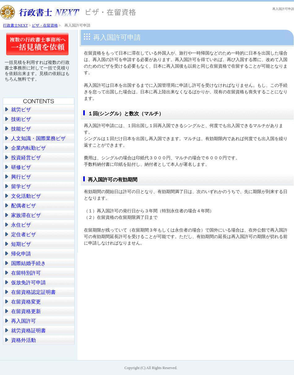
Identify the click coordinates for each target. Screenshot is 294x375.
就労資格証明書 (28, 330)
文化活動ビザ (26, 196)
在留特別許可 (26, 273)
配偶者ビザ (23, 205)
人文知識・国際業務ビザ (38, 138)
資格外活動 (23, 340)
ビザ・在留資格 (45, 25)
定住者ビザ (23, 234)
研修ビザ (21, 167)
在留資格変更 (26, 301)
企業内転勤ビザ (28, 148)
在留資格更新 (26, 311)
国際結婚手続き (28, 263)
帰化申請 (21, 253)
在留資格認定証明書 (33, 292)
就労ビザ (21, 109)
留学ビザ (21, 186)
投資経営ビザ (26, 157)
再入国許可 (23, 321)
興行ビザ (21, 176)
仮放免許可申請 (28, 282)
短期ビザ (21, 244)
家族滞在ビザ (26, 215)
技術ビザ (21, 119)
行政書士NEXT (15, 25)
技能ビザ (21, 128)
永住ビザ (21, 224)
